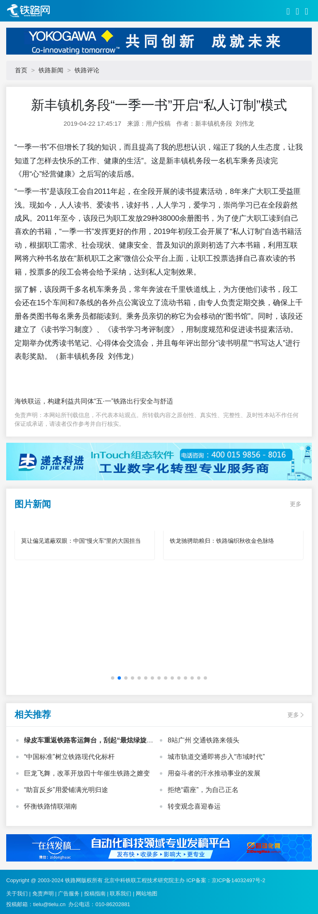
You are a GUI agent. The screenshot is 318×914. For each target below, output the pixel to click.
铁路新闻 (51, 70)
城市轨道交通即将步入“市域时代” (216, 756)
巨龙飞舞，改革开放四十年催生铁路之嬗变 (87, 773)
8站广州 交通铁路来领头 (203, 740)
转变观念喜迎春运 (194, 806)
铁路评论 (87, 70)
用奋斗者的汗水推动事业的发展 (214, 773)
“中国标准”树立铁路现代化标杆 (69, 756)
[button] (112, 678)
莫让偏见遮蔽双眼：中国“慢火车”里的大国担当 (81, 540)
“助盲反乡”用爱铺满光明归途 (66, 789)
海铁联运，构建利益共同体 (54, 401)
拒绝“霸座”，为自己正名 (203, 789)
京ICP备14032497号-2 (238, 880)
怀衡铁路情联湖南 (50, 806)
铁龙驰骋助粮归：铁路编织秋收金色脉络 (222, 540)
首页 (21, 70)
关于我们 (17, 893)
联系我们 (120, 893)
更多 (295, 504)
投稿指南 (95, 893)
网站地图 (146, 893)
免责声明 (43, 893)
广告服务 (69, 893)
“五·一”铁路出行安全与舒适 (133, 401)
